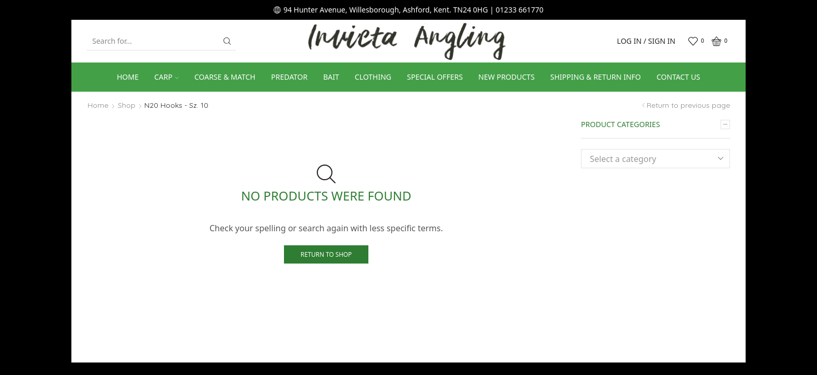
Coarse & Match (224, 77)
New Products (506, 77)
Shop (126, 105)
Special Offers (435, 77)
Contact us (678, 77)
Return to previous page (688, 105)
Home (128, 77)
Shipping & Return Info (595, 77)
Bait (331, 77)
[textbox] (647, 159)
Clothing (373, 77)
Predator (289, 77)
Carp (166, 77)
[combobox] (655, 158)
